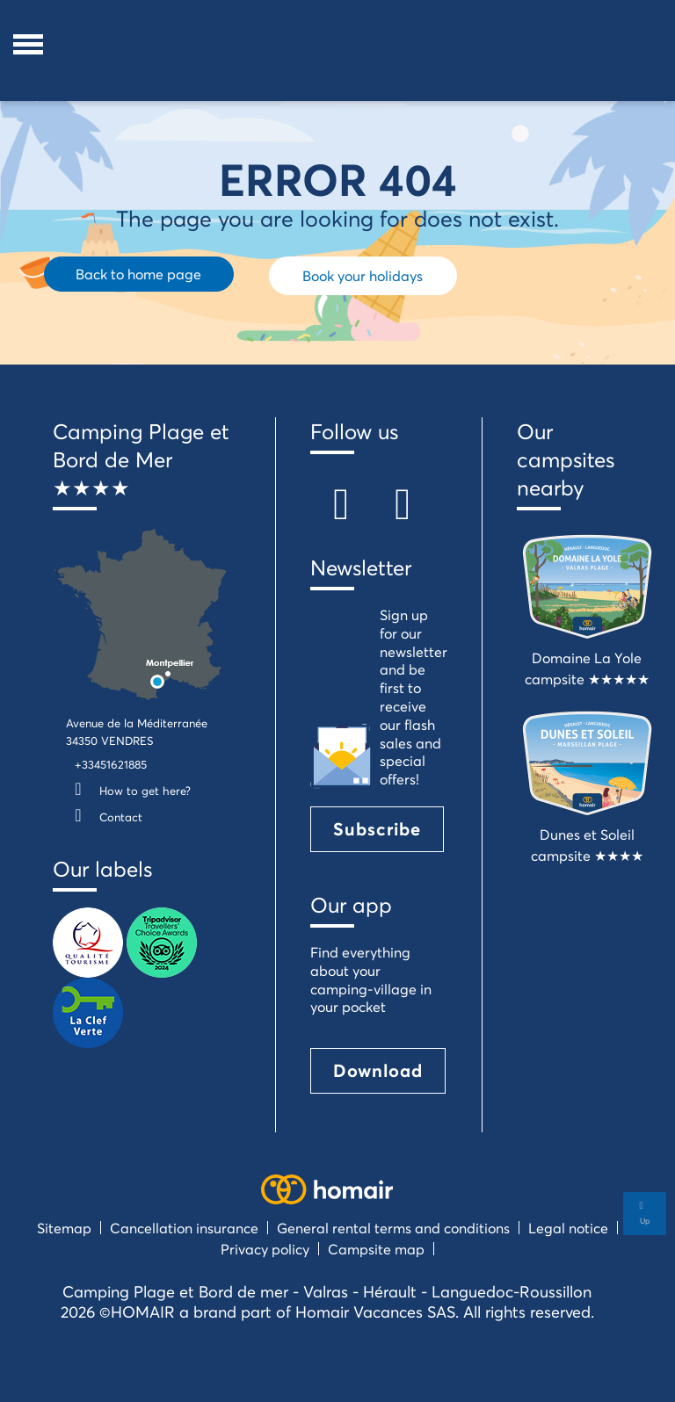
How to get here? (128, 791)
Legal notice (568, 1227)
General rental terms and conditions (393, 1227)
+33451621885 (111, 764)
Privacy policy (265, 1248)
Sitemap (64, 1227)
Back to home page (138, 273)
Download (378, 1070)
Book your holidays (362, 275)
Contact (104, 817)
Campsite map (376, 1248)
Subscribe (377, 829)
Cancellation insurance (184, 1227)
